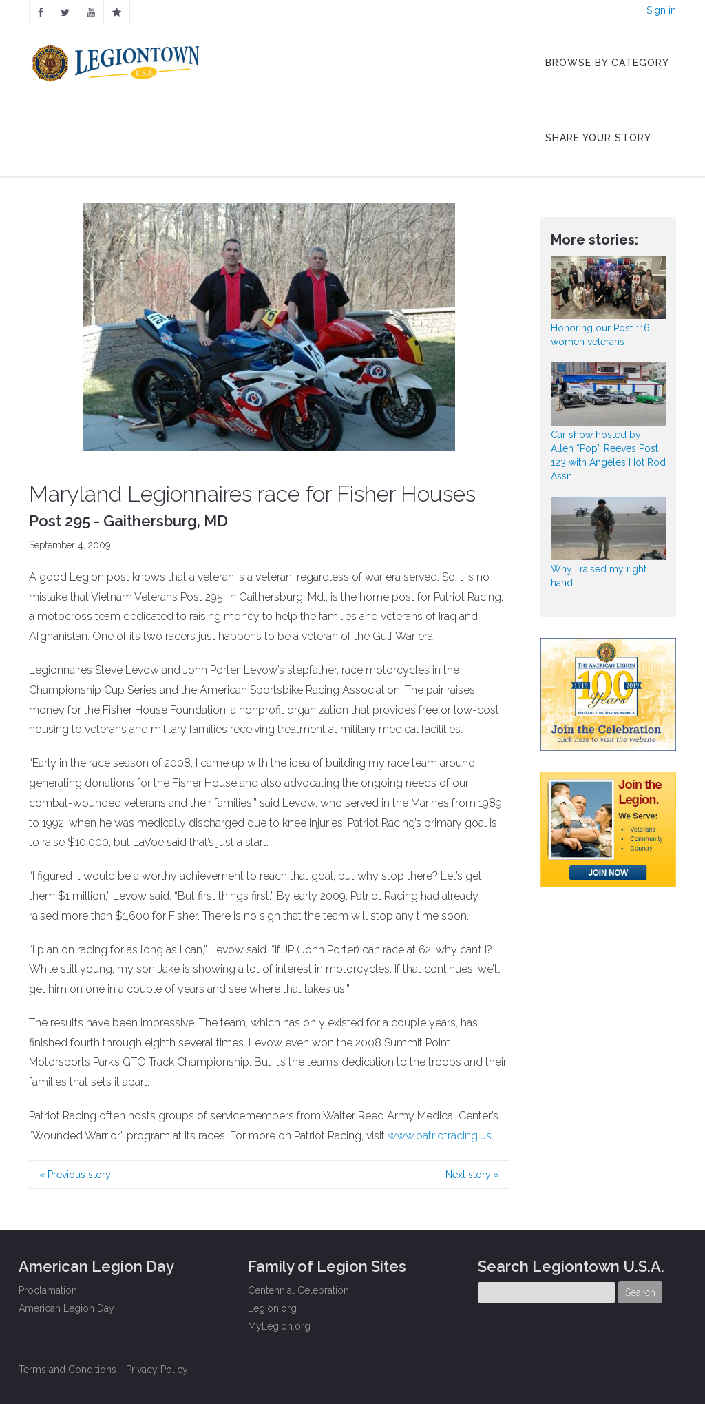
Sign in (661, 10)
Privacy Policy (157, 1369)
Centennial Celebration (298, 1290)
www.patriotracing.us (440, 1135)
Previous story (75, 1174)
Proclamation (48, 1290)
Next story (472, 1174)
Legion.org (272, 1308)
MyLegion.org (279, 1326)
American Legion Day (66, 1308)
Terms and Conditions (67, 1369)
